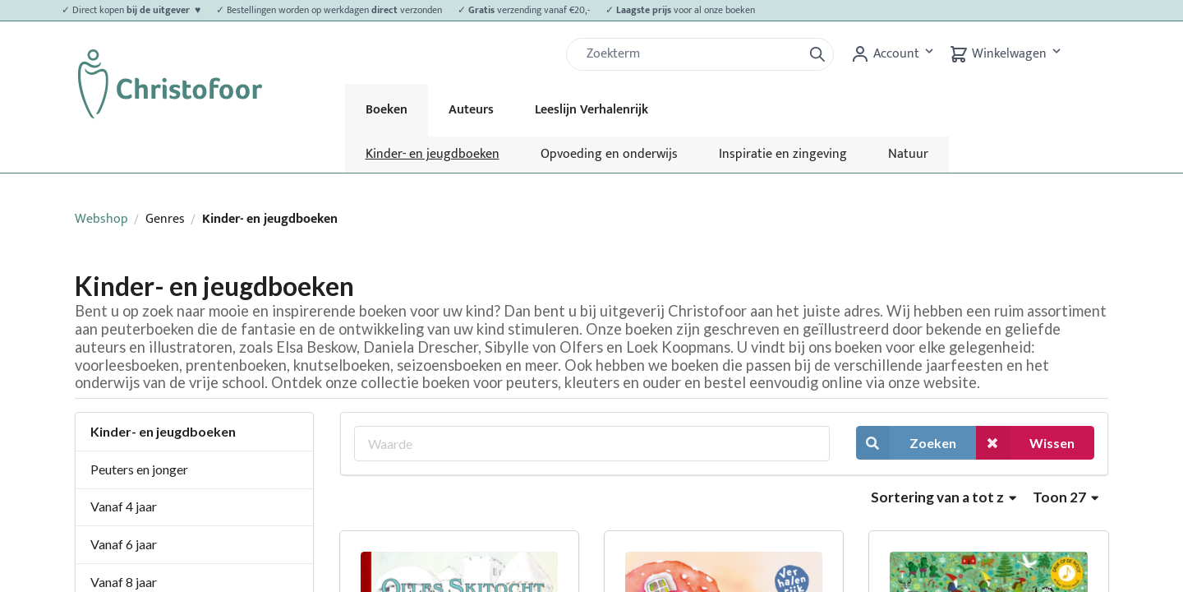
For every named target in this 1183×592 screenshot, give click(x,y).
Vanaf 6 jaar (123, 544)
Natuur (908, 154)
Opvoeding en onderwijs (609, 154)
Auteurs (471, 110)
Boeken (386, 110)
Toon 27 (1065, 497)
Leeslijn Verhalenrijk (591, 110)
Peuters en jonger (139, 469)
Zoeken (906, 443)
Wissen (1025, 443)
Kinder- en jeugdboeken (432, 154)
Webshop (101, 219)
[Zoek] (691, 54)
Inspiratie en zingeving (783, 154)
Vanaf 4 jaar (123, 506)
